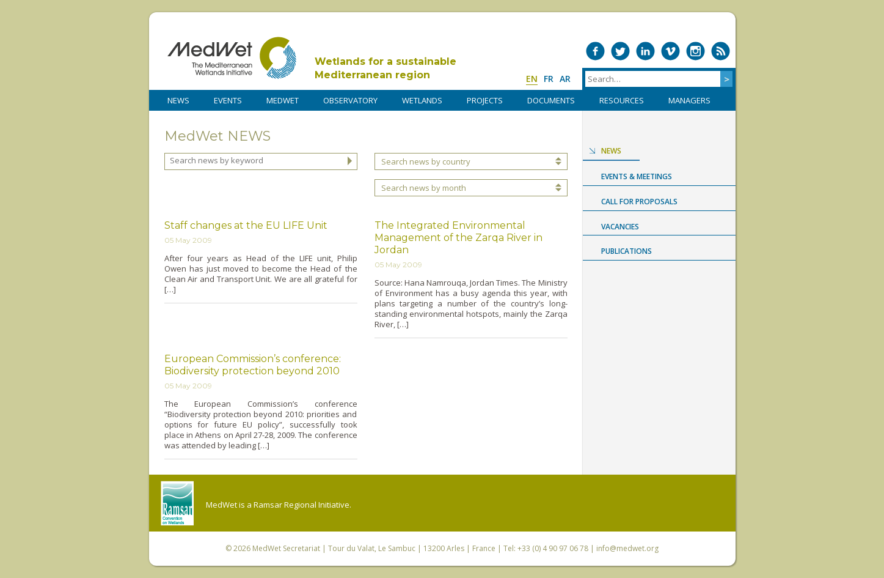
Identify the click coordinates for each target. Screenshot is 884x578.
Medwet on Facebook (595, 51)
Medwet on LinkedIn (645, 51)
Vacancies (620, 226)
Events (228, 100)
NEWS (178, 100)
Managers (689, 100)
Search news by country (425, 161)
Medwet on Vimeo (670, 51)
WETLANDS (422, 100)
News (611, 151)
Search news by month (423, 187)
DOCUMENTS (551, 100)
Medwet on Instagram (695, 51)
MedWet (231, 58)
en (532, 78)
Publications (626, 251)
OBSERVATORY (350, 100)
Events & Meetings (636, 176)
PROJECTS (485, 100)
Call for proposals (639, 201)
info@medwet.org (627, 548)
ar (565, 78)
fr (548, 78)
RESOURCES (621, 100)
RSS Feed (720, 51)
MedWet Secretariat (286, 548)
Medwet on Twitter (620, 51)
